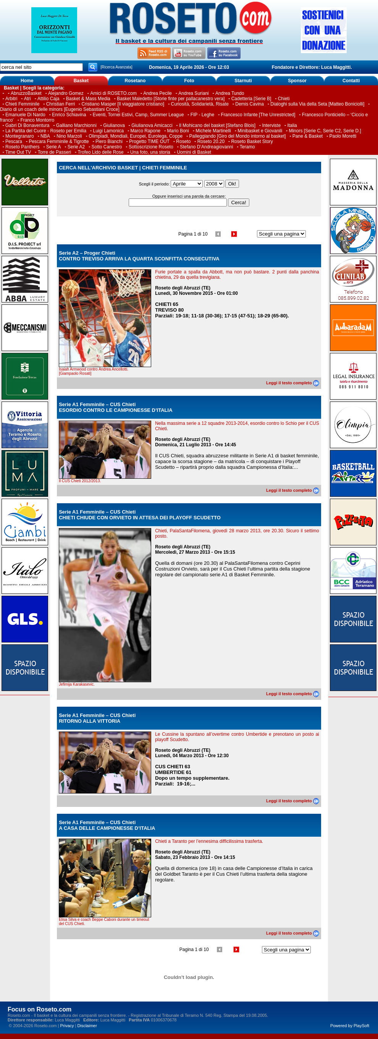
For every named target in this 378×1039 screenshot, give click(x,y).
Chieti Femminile (22, 104)
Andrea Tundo (229, 93)
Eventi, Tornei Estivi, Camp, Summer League (138, 114)
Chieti (284, 98)
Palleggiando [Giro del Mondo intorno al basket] (237, 136)
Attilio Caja (48, 98)
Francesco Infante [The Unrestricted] (258, 114)
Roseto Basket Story (252, 141)
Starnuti (243, 80)
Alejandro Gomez (66, 93)
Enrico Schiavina (69, 114)
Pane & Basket (307, 136)
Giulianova (114, 125)
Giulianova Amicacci (152, 125)
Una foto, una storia (150, 152)
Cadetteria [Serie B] (251, 98)
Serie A (53, 147)
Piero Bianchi (109, 141)
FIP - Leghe (202, 114)
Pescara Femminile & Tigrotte (59, 141)
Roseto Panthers (22, 147)
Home (27, 80)
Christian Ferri (60, 104)
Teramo (247, 147)
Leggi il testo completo (292, 382)
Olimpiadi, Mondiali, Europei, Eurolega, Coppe (136, 136)
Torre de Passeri (54, 152)
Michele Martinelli (213, 130)
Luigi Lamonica (108, 130)
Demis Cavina (249, 104)
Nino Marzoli (69, 136)
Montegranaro (19, 136)
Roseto (183, 141)
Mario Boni (178, 130)
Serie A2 (76, 147)
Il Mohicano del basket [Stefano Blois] (217, 125)
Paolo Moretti (343, 136)
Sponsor (297, 80)
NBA (45, 136)
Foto (189, 80)
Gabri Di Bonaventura (27, 125)
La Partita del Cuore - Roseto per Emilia (45, 130)
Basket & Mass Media (88, 98)
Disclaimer (87, 1025)
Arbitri (11, 98)
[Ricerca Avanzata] (116, 67)
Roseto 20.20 (211, 141)
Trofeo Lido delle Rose (100, 152)
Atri (27, 98)
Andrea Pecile (157, 93)
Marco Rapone (146, 130)
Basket (81, 80)
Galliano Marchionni (76, 125)
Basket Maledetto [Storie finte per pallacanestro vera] (171, 98)
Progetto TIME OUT (149, 141)
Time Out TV (18, 152)
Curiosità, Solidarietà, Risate (200, 104)
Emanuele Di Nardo (25, 114)
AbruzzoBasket (26, 93)
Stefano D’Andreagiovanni (206, 147)
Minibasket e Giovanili (259, 130)
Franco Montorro (37, 120)
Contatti (351, 80)
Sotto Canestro (107, 147)
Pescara (13, 141)
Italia (292, 125)
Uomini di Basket (194, 152)
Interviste (271, 125)
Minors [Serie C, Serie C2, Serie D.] (325, 130)
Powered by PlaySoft (349, 1025)
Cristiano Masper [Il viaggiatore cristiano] (122, 104)
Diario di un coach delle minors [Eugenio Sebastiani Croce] (60, 109)
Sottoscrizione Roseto (151, 147)
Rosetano (135, 80)
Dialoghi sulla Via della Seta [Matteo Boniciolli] (317, 104)
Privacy (67, 1025)
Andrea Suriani (193, 93)
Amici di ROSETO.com (113, 93)
